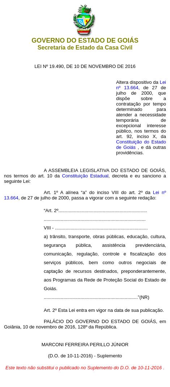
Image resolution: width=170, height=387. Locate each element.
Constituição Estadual (85, 176)
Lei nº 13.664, (141, 109)
